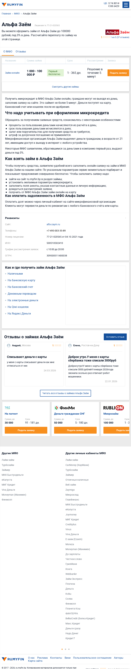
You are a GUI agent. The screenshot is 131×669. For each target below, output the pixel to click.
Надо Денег (72, 633)
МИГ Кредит (8, 484)
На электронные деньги (23, 300)
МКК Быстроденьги (12, 474)
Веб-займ (71, 484)
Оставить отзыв (115, 336)
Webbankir (71, 574)
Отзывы (21, 51)
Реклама (42, 657)
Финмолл (7, 499)
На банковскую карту (21, 280)
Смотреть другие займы (65, 86)
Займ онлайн (12, 72)
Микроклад (72, 494)
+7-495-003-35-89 (56, 230)
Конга (69, 569)
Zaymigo (70, 489)
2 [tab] (65, 649)
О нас (31, 657)
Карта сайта (35, 660)
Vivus (68, 529)
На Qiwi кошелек (18, 307)
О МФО (7, 51)
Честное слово (74, 559)
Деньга (70, 588)
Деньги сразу (73, 628)
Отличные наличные (77, 479)
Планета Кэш (73, 608)
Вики (68, 657)
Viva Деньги (8, 489)
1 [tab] (62, 649)
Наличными (15, 273)
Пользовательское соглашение (92, 657)
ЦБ (105, 3)
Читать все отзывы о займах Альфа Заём (65, 393)
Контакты (56, 657)
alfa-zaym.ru (53, 224)
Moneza (70, 544)
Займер (6, 470)
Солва (69, 598)
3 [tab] (69, 649)
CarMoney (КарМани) (77, 465)
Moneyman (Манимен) (14, 494)
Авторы (118, 657)
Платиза (70, 583)
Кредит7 (70, 638)
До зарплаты (73, 554)
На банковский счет (20, 287)
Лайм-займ (8, 460)
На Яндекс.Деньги (19, 313)
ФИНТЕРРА (72, 613)
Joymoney (71, 514)
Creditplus (71, 524)
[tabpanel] (32, 477)
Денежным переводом (22, 293)
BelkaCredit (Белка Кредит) (80, 618)
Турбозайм (8, 465)
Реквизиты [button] (12, 218)
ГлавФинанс (72, 499)
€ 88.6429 (113, 6)
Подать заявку (118, 72)
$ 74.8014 (113, 3)
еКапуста (7, 479)
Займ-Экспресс (74, 579)
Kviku (68, 593)
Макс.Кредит (73, 623)
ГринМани (71, 564)
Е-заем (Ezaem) (74, 539)
